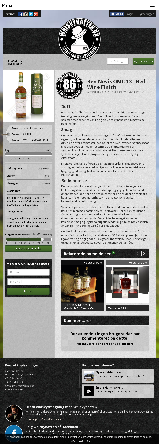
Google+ (36, 14)
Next (143, 253)
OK (73, 440)
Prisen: (15, 133)
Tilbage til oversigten (15, 62)
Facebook (20, 14)
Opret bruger (145, 14)
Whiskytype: (28, 168)
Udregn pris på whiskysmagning (44, 419)
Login (130, 14)
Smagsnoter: (15, 211)
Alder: (28, 176)
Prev (137, 253)
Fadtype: (28, 183)
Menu (7, 5)
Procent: (16, 140)
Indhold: (36, 140)
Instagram (25, 14)
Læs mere (84, 440)
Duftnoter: (13, 191)
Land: (15, 127)
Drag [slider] (42, 239)
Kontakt (10, 14)
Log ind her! (124, 344)
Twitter (31, 14)
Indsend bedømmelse (28, 248)
